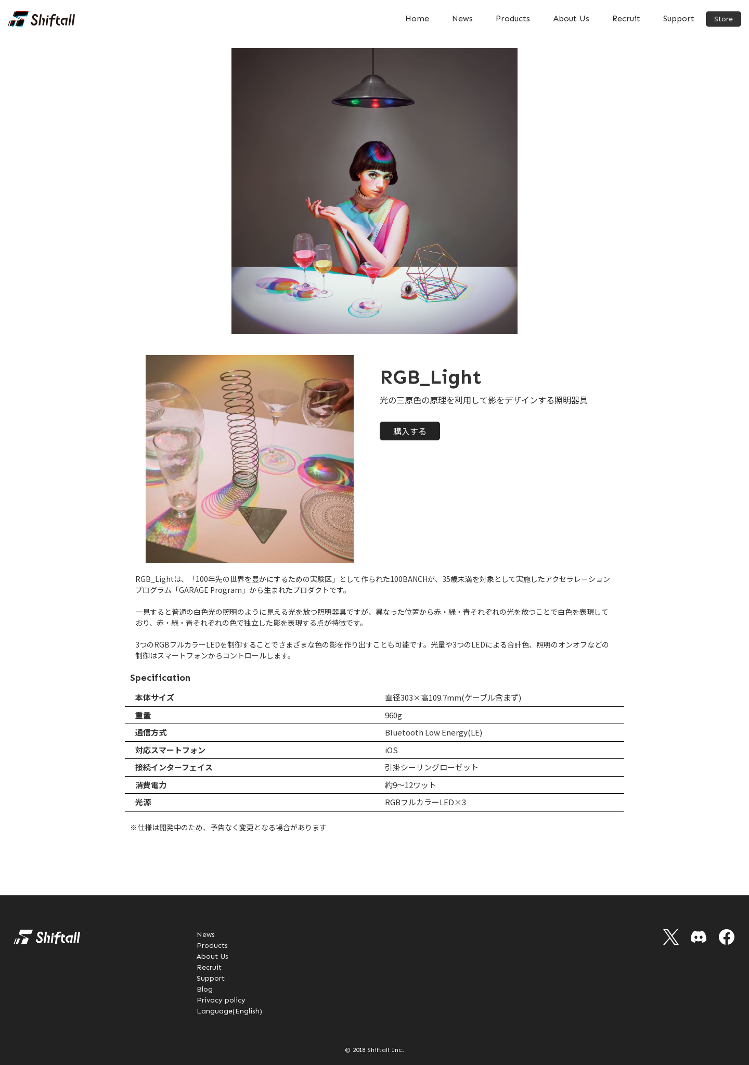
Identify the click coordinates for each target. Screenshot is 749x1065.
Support (678, 18)
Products (513, 18)
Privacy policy (221, 1000)
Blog (205, 989)
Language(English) (229, 1011)
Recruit (626, 18)
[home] (41, 19)
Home (417, 18)
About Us (571, 18)
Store (723, 19)
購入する (410, 431)
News (462, 18)
